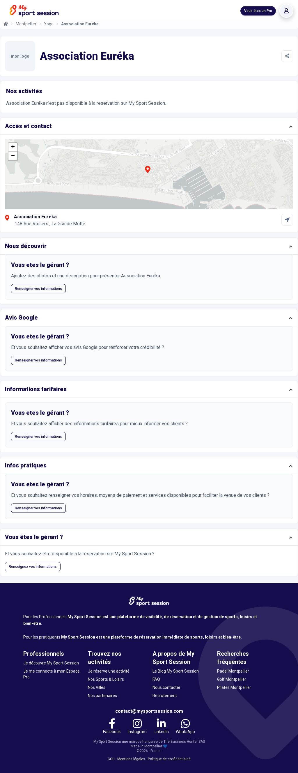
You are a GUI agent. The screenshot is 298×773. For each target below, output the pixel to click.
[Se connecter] (286, 11)
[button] (12, 147)
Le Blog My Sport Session (175, 671)
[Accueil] (5, 24)
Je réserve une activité (109, 671)
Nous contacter (166, 687)
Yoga (49, 24)
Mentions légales (131, 759)
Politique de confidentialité (169, 759)
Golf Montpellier (231, 679)
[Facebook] (112, 727)
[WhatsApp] (185, 727)
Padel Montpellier (233, 671)
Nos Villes (96, 687)
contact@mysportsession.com (149, 711)
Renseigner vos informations (38, 289)
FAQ (156, 679)
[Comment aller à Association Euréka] (287, 220)
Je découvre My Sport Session (51, 663)
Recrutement (164, 695)
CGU (111, 759)
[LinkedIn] (161, 727)
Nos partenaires (102, 695)
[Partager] (287, 56)
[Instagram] (137, 727)
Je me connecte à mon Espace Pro (51, 674)
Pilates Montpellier (234, 687)
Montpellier (26, 24)
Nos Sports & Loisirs (106, 679)
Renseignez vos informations (33, 567)
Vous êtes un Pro (258, 11)
